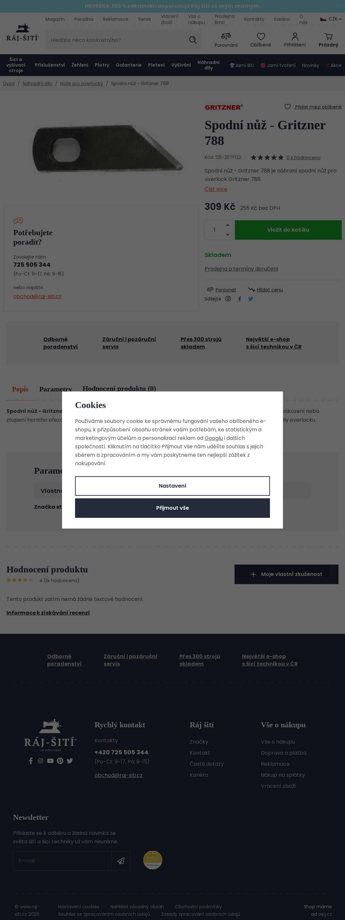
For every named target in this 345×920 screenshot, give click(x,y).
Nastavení (172, 486)
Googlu (214, 438)
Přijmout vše (172, 508)
